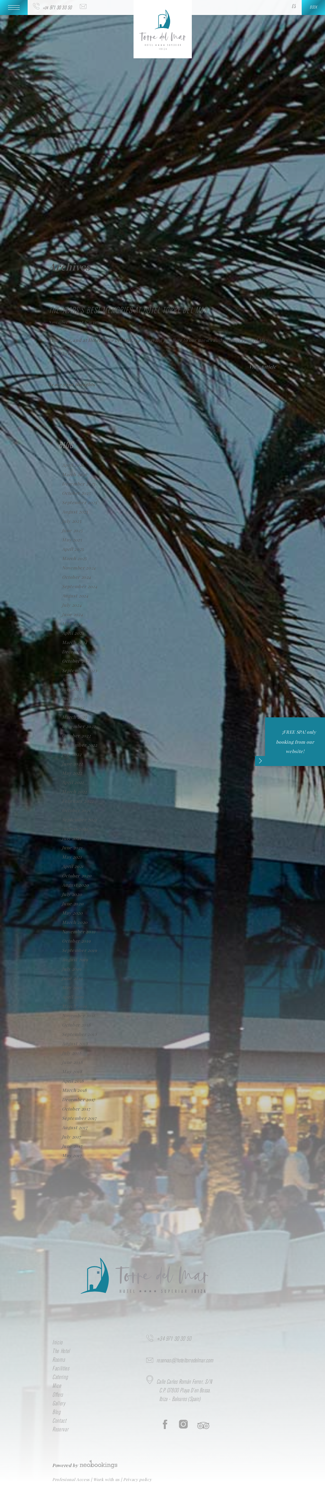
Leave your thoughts (72, 384)
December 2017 (78, 1099)
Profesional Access (71, 1479)
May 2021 (72, 857)
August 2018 (75, 1043)
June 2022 (72, 763)
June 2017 (72, 1146)
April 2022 (73, 782)
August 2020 (75, 885)
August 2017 (74, 1127)
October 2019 (76, 941)
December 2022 (79, 726)
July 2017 (71, 1136)
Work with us (107, 1479)
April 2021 (73, 866)
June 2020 (72, 903)
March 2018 (74, 1090)
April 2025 (73, 549)
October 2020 (76, 875)
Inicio (57, 1342)
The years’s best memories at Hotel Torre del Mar (128, 311)
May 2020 (72, 913)
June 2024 (72, 614)
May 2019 (72, 987)
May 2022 (72, 773)
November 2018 (79, 1015)
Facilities (60, 1368)
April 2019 (73, 997)
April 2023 (73, 707)
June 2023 (72, 698)
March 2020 (75, 922)
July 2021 (71, 838)
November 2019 (79, 931)
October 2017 (76, 1109)
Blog (56, 1412)
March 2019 (74, 1006)
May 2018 (72, 1071)
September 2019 (79, 950)
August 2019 (75, 959)
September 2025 (79, 502)
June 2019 (72, 978)
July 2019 (71, 969)
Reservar (60, 1429)
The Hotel (61, 1351)
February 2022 (78, 801)
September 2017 (79, 1118)
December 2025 (79, 483)
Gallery (58, 1403)
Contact (59, 1421)
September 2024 (79, 586)
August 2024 (75, 595)
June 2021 (72, 847)
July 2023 (71, 689)
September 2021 (79, 819)
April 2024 (73, 633)
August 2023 (75, 679)
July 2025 (71, 521)
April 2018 (73, 1081)
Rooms (58, 1360)
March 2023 (74, 717)
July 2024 (72, 605)
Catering (60, 1377)
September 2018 (79, 1034)
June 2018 (72, 1062)
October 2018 (76, 1025)
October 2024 (76, 577)
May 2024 (72, 623)
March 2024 (74, 642)
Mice (56, 1386)
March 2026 (74, 474)
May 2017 (71, 1155)
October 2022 (76, 735)
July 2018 (71, 1053)
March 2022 (74, 791)
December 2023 (79, 651)
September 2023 (79, 670)
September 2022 (79, 745)
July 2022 (71, 754)
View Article (262, 367)
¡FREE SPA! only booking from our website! (290, 746)
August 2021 (75, 829)
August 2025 (75, 511)
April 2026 (73, 465)
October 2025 (76, 493)
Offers (57, 1395)
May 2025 (72, 539)
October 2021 (76, 810)
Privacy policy (137, 1479)
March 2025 (74, 558)
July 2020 (72, 894)
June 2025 (72, 530)
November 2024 (79, 567)
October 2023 (76, 661)
